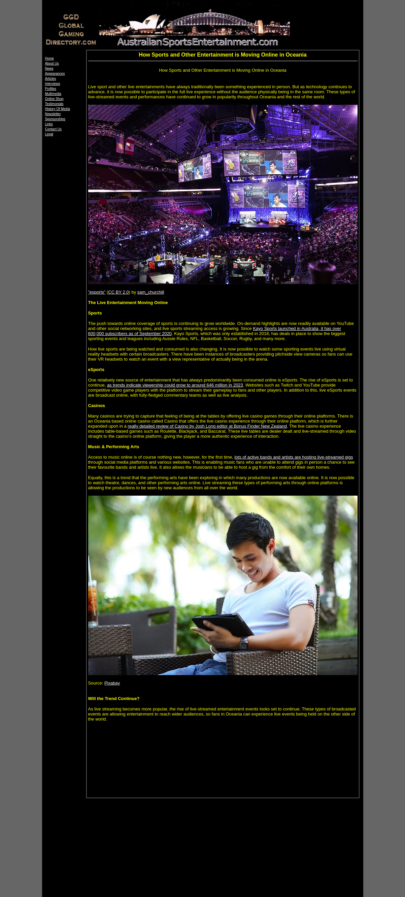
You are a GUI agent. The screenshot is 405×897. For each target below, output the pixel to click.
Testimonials (54, 104)
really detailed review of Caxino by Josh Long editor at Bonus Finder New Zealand (207, 426)
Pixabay (112, 683)
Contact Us (53, 129)
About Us (52, 63)
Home (49, 58)
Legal (49, 134)
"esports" (97, 292)
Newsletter (53, 114)
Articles (50, 78)
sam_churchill (150, 292)
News (49, 68)
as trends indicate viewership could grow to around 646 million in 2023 (175, 385)
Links (49, 124)
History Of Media (57, 109)
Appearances (55, 73)
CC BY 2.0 (118, 292)
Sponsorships (55, 119)
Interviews (52, 84)
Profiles (50, 89)
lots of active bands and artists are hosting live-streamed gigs (293, 457)
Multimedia (53, 94)
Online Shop (54, 99)
